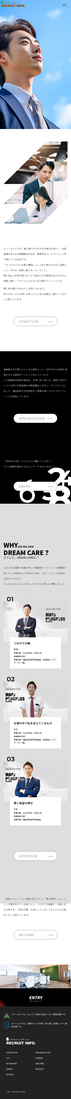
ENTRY (35, 998)
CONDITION (28, 321)
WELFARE (26, 935)
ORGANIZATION (32, 418)
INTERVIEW (28, 856)
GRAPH (24, 486)
